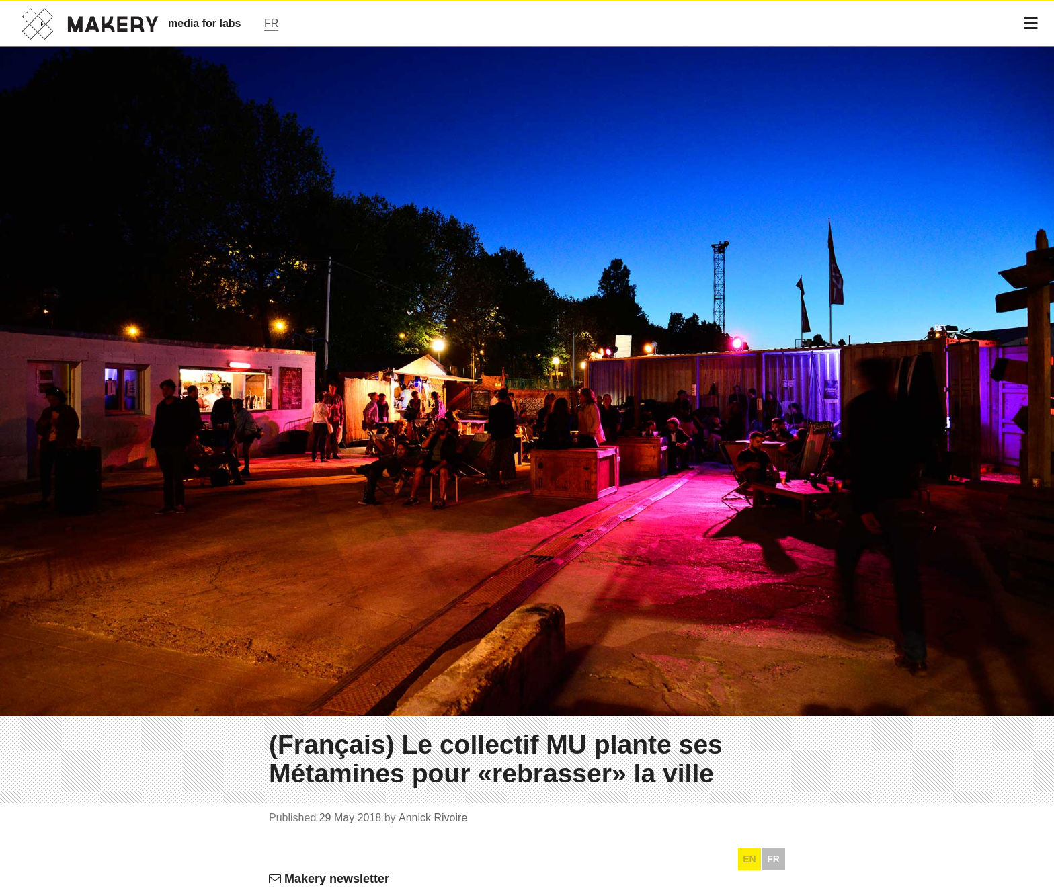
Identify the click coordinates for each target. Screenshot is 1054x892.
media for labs (204, 23)
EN (749, 859)
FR (773, 859)
